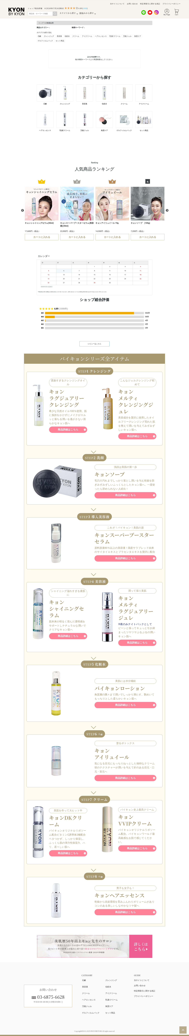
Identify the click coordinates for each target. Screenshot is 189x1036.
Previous (22, 210)
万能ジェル (127, 36)
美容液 (59, 36)
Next (167, 210)
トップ (41, 23)
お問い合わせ (132, 4)
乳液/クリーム (114, 36)
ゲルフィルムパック (45, 41)
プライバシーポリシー (171, 4)
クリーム (75, 36)
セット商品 (60, 41)
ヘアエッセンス (101, 36)
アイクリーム (87, 36)
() (85, 8)
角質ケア (137, 36)
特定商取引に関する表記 (150, 4)
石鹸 (39, 36)
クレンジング (49, 36)
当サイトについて (117, 4)
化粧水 (67, 36)
